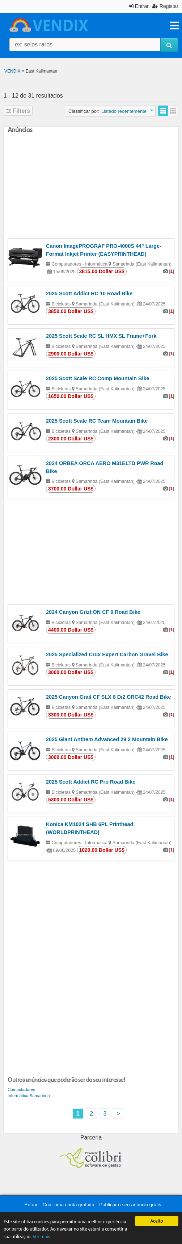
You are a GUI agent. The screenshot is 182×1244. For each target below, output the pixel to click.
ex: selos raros (33, 44)
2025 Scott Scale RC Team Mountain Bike (97, 421)
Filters (18, 111)
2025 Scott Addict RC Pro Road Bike (90, 782)
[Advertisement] (91, 187)
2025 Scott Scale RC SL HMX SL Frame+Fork (101, 336)
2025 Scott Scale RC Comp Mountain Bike (97, 378)
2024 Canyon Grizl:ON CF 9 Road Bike (93, 612)
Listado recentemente (124, 111)
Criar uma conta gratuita (68, 1204)
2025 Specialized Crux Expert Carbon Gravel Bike (107, 654)
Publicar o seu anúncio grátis (130, 1204)
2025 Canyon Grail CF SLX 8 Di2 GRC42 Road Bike (108, 697)
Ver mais (41, 1236)
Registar (165, 6)
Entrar (139, 6)
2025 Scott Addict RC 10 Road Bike (89, 293)
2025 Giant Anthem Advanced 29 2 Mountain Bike (107, 739)
